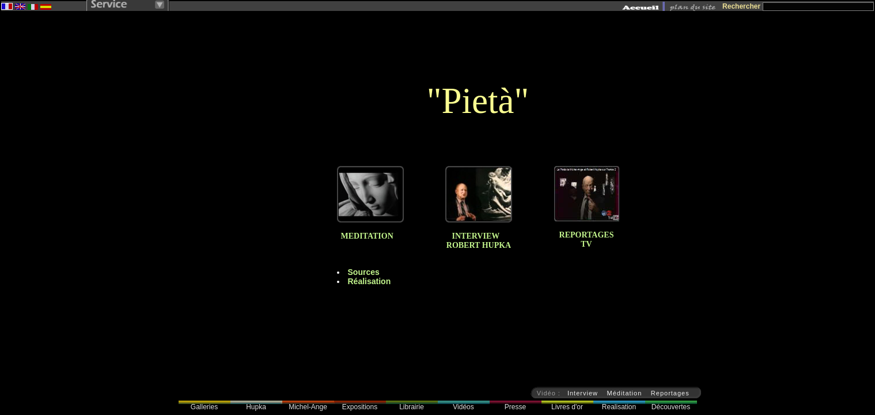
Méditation (624, 393)
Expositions (359, 407)
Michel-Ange (308, 407)
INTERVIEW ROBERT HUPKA (478, 241)
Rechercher (741, 6)
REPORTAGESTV (586, 239)
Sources (364, 272)
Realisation (619, 407)
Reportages (670, 393)
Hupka (256, 407)
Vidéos (463, 407)
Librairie (411, 407)
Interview (582, 393)
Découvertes (670, 407)
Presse (515, 407)
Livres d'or (567, 407)
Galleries (204, 407)
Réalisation (369, 281)
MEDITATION (365, 236)
